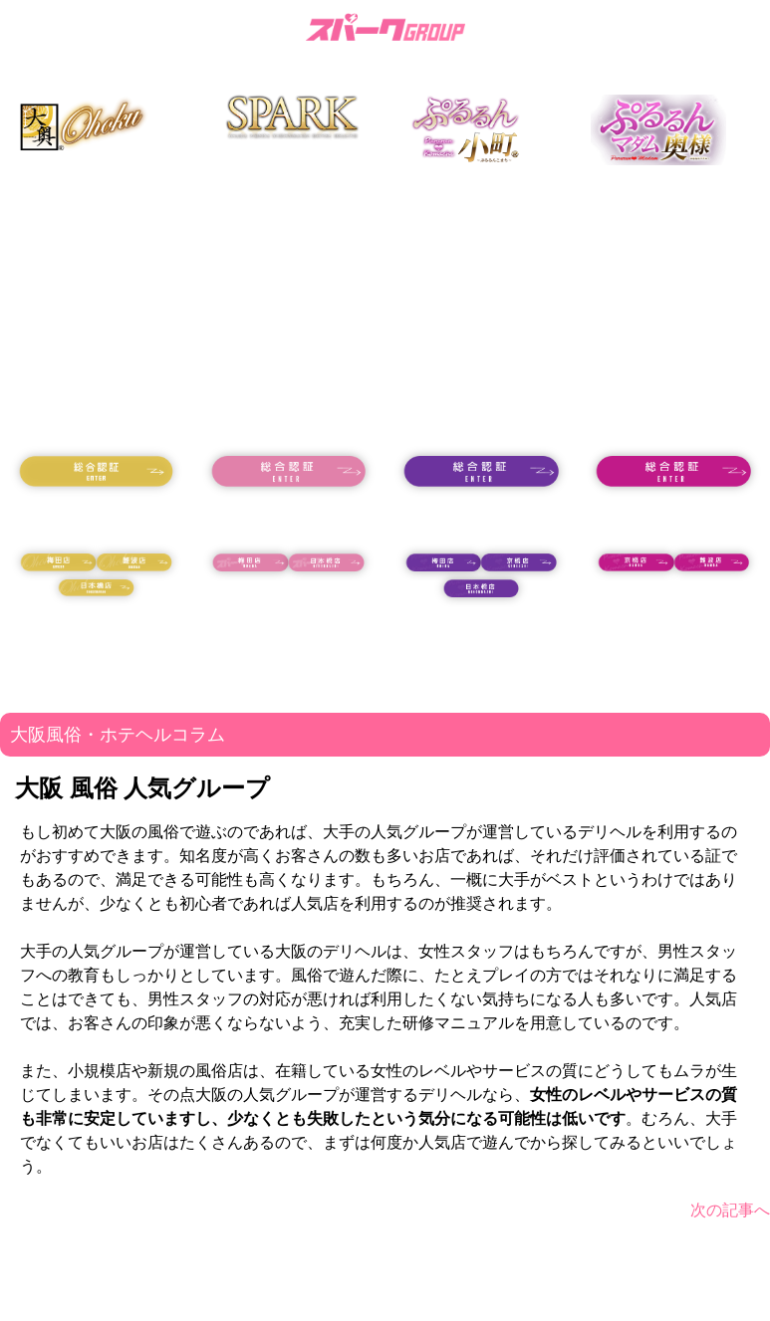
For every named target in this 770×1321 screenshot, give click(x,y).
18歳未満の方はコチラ (96, 520)
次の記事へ (730, 1210)
